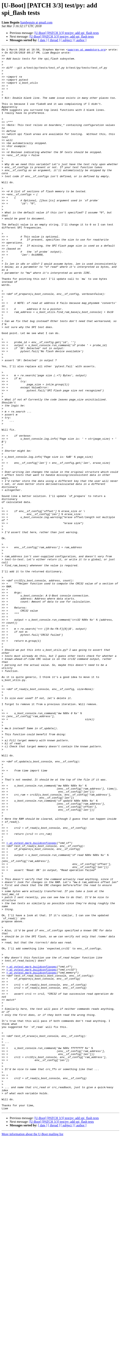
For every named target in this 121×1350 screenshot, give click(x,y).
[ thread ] (54, 40)
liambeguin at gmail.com (36, 22)
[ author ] (80, 40)
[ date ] (42, 40)
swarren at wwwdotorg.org (86, 50)
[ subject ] (67, 40)
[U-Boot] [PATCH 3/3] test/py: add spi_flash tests (66, 33)
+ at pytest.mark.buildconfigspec (31, 1002)
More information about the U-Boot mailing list (32, 1346)
